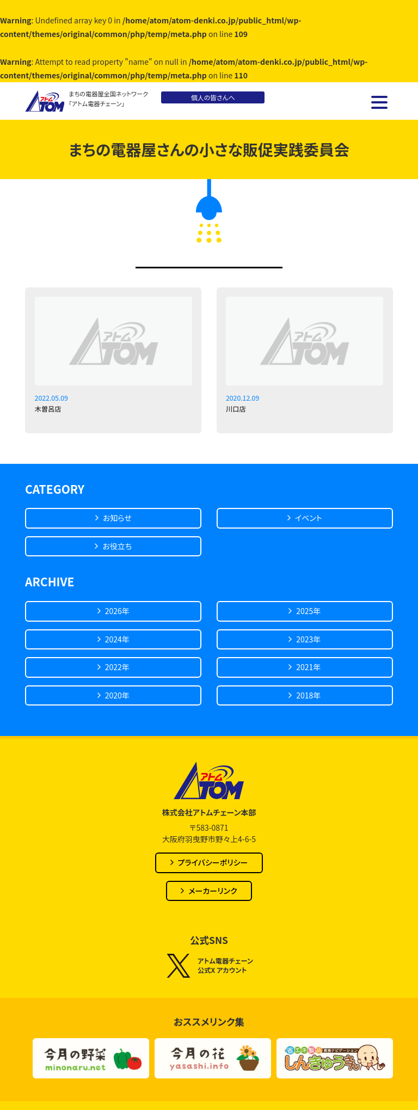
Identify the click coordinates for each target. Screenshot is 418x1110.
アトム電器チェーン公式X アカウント (209, 965)
